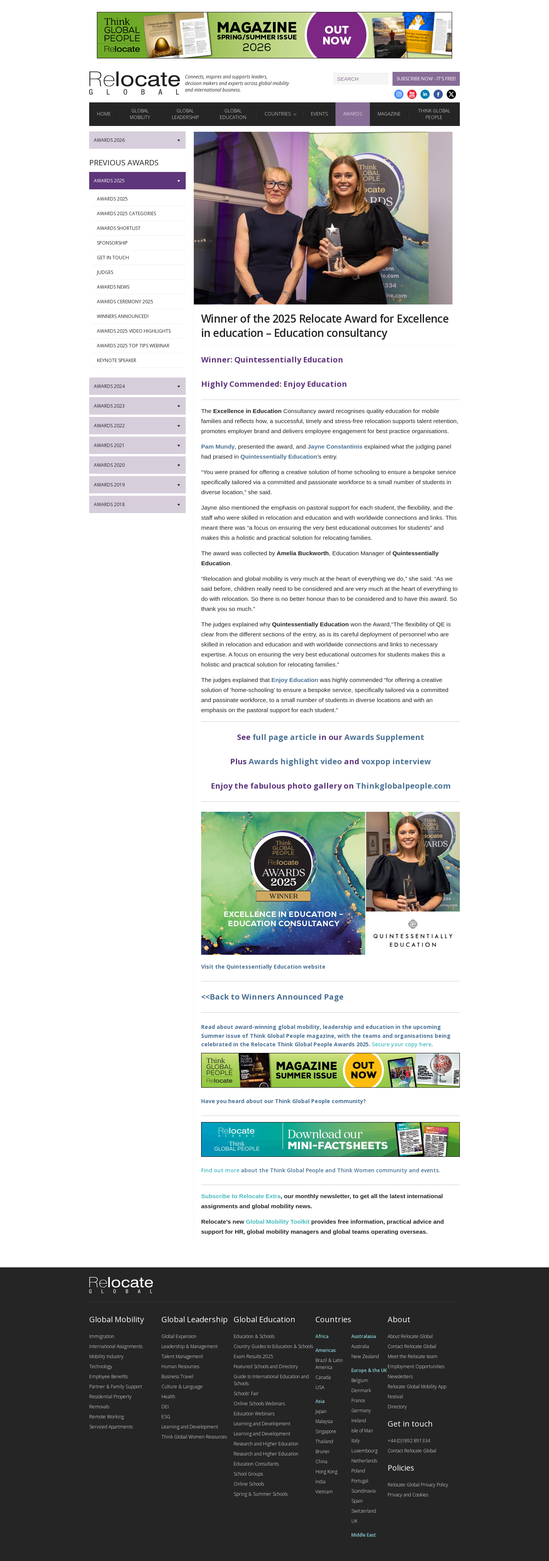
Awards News (140, 287)
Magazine (389, 114)
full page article (284, 737)
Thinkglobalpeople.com (403, 785)
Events (319, 114)
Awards (352, 114)
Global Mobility (140, 114)
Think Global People (434, 114)
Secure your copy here (401, 1044)
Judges (140, 272)
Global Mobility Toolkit (278, 1221)
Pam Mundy (218, 446)
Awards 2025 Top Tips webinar (140, 345)
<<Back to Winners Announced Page (272, 996)
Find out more (220, 1170)
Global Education (233, 114)
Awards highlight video (295, 761)
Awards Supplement (384, 737)
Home (104, 114)
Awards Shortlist (140, 228)
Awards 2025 (140, 199)
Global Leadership (185, 114)
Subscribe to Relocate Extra (241, 1196)
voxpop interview (396, 761)
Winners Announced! (140, 316)
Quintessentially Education (264, 966)
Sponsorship (140, 243)
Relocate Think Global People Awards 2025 (310, 1044)
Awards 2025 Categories (140, 213)
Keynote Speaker (140, 360)
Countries (277, 114)
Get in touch (140, 257)
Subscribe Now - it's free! (426, 78)
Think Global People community (319, 1101)
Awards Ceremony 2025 (140, 301)
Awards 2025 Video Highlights (140, 331)
